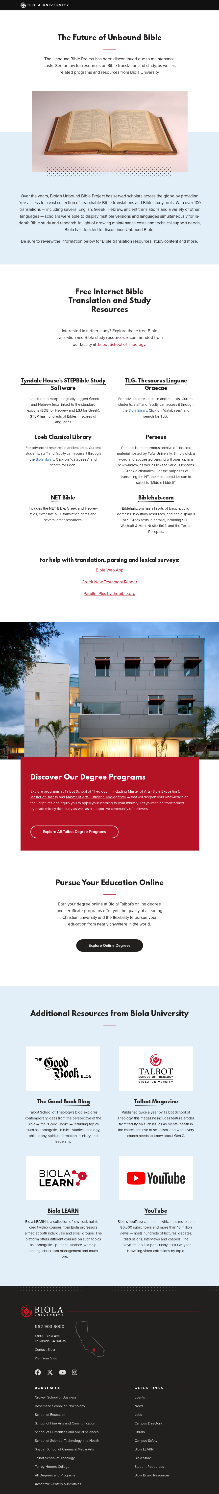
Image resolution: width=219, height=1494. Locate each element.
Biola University (45, 5)
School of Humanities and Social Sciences (67, 1432)
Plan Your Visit (46, 1358)
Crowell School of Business (56, 1397)
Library (140, 1432)
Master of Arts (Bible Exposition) (153, 791)
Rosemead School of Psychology (60, 1406)
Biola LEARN (63, 1185)
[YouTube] (62, 1372)
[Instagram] (74, 1372)
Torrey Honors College (52, 1467)
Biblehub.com (156, 498)
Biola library (137, 410)
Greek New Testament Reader (109, 582)
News (139, 1406)
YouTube (156, 1185)
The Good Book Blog (63, 1075)
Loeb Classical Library (63, 437)
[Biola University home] (110, 1311)
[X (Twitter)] (50, 1372)
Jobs (138, 1415)
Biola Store (143, 1458)
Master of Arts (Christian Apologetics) (96, 797)
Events (140, 1397)
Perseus (156, 437)
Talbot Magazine (156, 1075)
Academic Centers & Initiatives (58, 1484)
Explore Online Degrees (110, 945)
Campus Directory (148, 1423)
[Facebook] (38, 1372)
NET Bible (63, 498)
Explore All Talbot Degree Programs (74, 831)
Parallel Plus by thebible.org (109, 593)
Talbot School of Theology (121, 344)
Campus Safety (146, 1441)
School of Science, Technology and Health (67, 1441)
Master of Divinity (44, 797)
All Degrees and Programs (55, 1475)
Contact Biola (45, 1350)
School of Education (50, 1415)
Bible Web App (109, 570)
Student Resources (149, 1467)
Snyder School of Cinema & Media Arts (64, 1449)
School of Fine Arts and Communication (65, 1423)
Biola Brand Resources (152, 1475)
